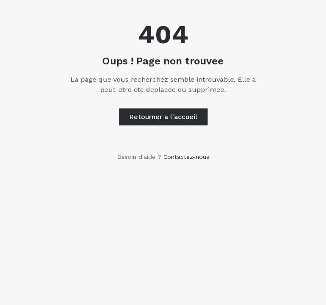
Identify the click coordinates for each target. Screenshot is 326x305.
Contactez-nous (186, 156)
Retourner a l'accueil (163, 117)
